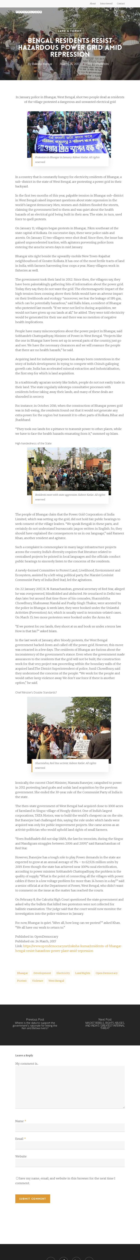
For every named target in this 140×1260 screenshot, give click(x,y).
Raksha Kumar (42, 64)
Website (21, 1156)
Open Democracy (107, 973)
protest (22, 980)
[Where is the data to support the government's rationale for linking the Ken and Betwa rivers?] (35, 1025)
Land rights (82, 973)
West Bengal (56, 980)
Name (20, 1121)
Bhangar (22, 973)
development (42, 973)
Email (20, 1139)
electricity (63, 973)
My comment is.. (26, 1063)
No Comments (98, 64)
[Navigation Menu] (123, 12)
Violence (37, 980)
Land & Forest (70, 31)
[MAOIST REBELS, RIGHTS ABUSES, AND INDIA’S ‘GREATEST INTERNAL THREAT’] (105, 1025)
